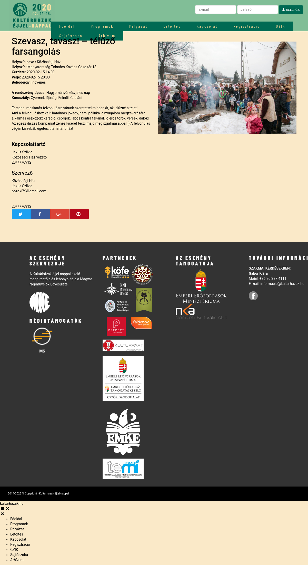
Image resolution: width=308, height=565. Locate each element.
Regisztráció (246, 26)
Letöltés (172, 26)
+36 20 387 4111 (273, 278)
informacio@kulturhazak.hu (282, 284)
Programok (102, 26)
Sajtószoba (19, 555)
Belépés (291, 9)
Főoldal (67, 26)
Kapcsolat (207, 26)
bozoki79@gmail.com (29, 191)
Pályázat (138, 26)
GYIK (280, 26)
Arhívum (17, 560)
